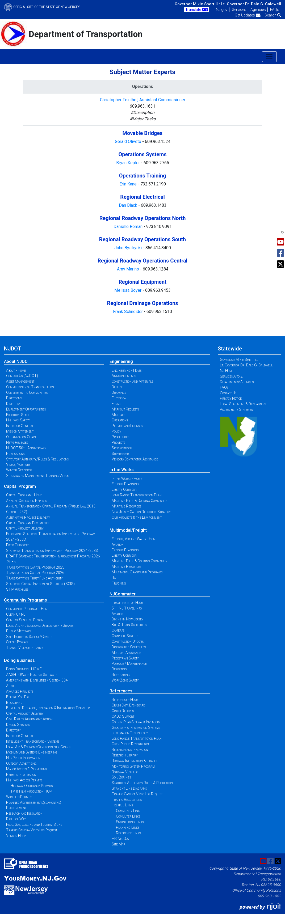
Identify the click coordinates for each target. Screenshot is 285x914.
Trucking (119, 583)
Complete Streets (125, 636)
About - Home (16, 370)
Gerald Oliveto (128, 141)
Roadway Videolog (125, 772)
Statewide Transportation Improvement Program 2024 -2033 (52, 550)
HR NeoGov (120, 838)
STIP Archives (17, 589)
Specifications (122, 448)
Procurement (16, 808)
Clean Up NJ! (16, 614)
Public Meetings (18, 631)
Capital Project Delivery (25, 528)
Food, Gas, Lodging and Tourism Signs (34, 824)
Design (117, 387)
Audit (10, 686)
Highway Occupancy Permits (31, 786)
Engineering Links (130, 822)
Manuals (118, 415)
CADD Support (123, 716)
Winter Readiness (19, 470)
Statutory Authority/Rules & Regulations (37, 459)
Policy (116, 431)
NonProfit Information (23, 758)
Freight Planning (125, 484)
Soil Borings (121, 777)
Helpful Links (122, 805)
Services (239, 9)
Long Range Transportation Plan (137, 495)
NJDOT (12, 348)
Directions (14, 398)
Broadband (14, 702)
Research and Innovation (24, 813)
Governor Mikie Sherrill (239, 359)
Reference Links (128, 833)
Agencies (258, 9)
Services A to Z (231, 376)
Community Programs (25, 600)
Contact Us (228, 393)
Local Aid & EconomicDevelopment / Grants (38, 747)
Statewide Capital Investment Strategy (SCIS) (40, 584)
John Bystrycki (128, 247)
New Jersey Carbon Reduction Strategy (141, 512)
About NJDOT (17, 361)
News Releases (17, 442)
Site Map (118, 844)
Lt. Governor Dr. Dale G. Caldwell (251, 4)
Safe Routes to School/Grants (29, 636)
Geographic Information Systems (136, 727)
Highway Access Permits (24, 780)
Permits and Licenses (127, 426)
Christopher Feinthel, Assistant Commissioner (142, 99)
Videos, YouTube (18, 464)
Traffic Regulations (127, 799)
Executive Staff (18, 415)
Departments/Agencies (237, 382)
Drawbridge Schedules (129, 647)
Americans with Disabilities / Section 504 (37, 680)
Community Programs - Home (27, 609)
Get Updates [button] (248, 15)
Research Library (125, 755)
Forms (116, 403)
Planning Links (127, 827)
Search (273, 15)
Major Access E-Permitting (26, 769)
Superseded (120, 453)
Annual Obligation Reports (26, 500)
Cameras (118, 630)
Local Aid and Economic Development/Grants (39, 625)
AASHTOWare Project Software (31, 674)
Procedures (120, 437)
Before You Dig (17, 697)
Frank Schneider (128, 311)
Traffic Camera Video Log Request (31, 830)
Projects (118, 442)
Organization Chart (21, 437)
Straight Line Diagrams (129, 788)
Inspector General (20, 426)
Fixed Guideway (17, 545)
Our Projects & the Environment (137, 517)
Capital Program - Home (24, 495)
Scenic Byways (17, 642)
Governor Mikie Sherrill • (197, 4)
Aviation (118, 544)
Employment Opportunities (26, 409)
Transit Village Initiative (24, 647)
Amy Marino (128, 269)
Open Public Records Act (130, 744)
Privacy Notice (231, 398)
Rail (115, 578)
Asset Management (20, 381)
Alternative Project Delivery (28, 517)
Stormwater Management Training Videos (37, 475)
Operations (120, 420)
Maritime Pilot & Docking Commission (139, 500)
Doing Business (19, 660)
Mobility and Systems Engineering (31, 752)
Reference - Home (125, 699)
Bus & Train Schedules (129, 625)
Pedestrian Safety (125, 658)
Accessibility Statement (237, 409)
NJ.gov (222, 9)
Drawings (119, 392)
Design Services (18, 724)
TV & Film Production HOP (31, 791)
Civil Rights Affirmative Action (29, 719)
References (121, 690)
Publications (15, 453)
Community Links (128, 811)
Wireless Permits (19, 797)
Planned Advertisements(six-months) (33, 802)
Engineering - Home (126, 370)
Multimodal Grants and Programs (137, 572)
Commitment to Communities (27, 392)
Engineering (121, 361)
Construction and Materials (132, 381)
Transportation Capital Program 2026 (35, 572)
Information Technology (130, 733)
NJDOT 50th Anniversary (26, 448)
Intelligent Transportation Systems (32, 741)
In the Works (122, 469)
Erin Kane (128, 184)
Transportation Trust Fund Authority (34, 578)
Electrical (119, 398)
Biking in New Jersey (127, 619)
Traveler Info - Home (128, 602)
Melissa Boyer (128, 290)
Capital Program (20, 486)
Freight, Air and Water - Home (134, 539)
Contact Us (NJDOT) (22, 376)
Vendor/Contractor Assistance (135, 459)
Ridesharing (121, 674)
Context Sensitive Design (24, 620)
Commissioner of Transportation (30, 387)
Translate (196, 9)
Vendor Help (16, 835)
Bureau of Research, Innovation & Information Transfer (48, 708)
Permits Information (21, 774)
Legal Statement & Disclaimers (243, 404)
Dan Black (128, 205)
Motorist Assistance (126, 652)
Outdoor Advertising (21, 763)
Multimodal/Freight (128, 530)
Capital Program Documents (27, 523)
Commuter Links (128, 816)
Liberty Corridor (124, 489)
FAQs (274, 9)
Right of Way (16, 819)
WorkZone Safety (125, 680)
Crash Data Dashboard (128, 705)
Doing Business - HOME (24, 669)
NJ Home (226, 371)
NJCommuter (123, 593)
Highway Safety (18, 420)
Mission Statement (19, 431)
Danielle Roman (129, 226)
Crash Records (123, 711)
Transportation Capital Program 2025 (35, 567)
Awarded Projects (19, 691)
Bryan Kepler (128, 162)
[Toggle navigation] (269, 56)
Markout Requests (125, 409)
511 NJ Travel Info (127, 608)
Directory (13, 403)
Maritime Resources (126, 506)
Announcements (124, 376)
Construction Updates (128, 641)
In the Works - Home (127, 478)
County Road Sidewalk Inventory (136, 722)
